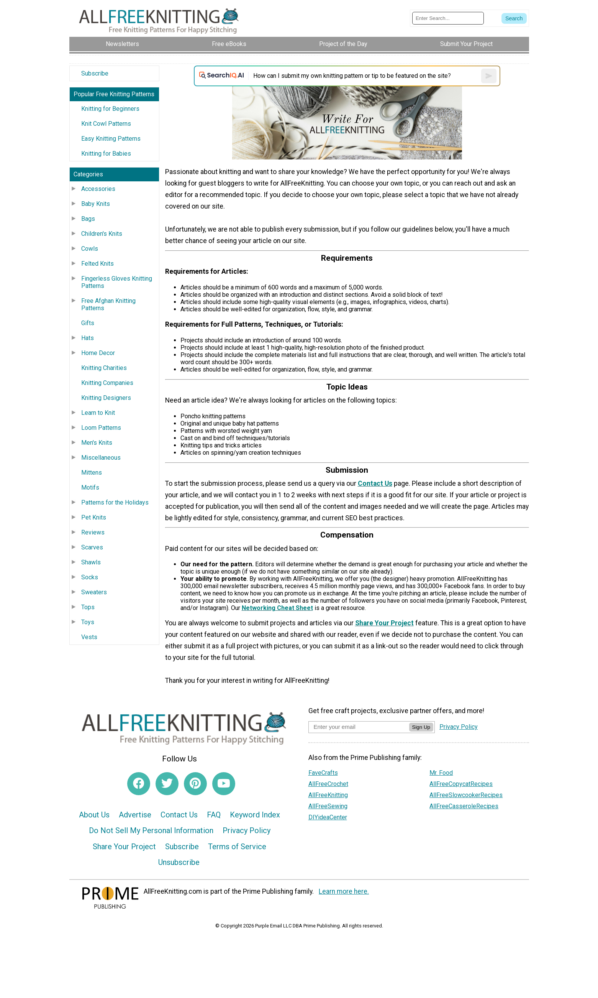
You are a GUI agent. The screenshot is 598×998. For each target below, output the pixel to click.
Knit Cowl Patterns (106, 123)
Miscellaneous (101, 457)
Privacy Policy (246, 830)
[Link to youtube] (223, 783)
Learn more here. (344, 891)
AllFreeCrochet (328, 784)
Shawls (91, 562)
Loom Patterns (101, 427)
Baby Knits (95, 203)
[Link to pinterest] (195, 783)
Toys (87, 622)
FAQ (214, 814)
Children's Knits (101, 233)
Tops (88, 607)
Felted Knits (97, 263)
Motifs (90, 487)
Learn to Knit (98, 412)
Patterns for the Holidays (115, 502)
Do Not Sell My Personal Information (151, 830)
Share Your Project (124, 846)
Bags (88, 218)
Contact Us (179, 814)
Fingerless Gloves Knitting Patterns (116, 282)
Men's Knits (96, 442)
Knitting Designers (106, 397)
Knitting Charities (104, 368)
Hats (87, 338)
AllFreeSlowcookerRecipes (466, 795)
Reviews (93, 532)
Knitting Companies (107, 382)
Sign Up (421, 727)
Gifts (87, 323)
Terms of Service (237, 846)
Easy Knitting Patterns (111, 138)
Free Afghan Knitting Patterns (108, 304)
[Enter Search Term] (448, 18)
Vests (89, 637)
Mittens (91, 472)
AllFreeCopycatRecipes (461, 784)
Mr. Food (441, 772)
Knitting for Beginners (110, 108)
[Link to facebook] (138, 783)
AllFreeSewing (327, 806)
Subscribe (94, 73)
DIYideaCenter (327, 817)
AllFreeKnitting (328, 795)
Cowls (89, 248)
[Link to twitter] (167, 783)
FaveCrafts (323, 772)
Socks (89, 577)
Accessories (98, 188)
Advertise (135, 814)
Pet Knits (93, 517)
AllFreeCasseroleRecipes (463, 806)
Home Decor (98, 353)
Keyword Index (255, 814)
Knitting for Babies (106, 153)
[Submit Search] (514, 18)
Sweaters (94, 592)
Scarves (92, 547)
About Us (94, 814)
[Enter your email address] (359, 727)
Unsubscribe (179, 862)
